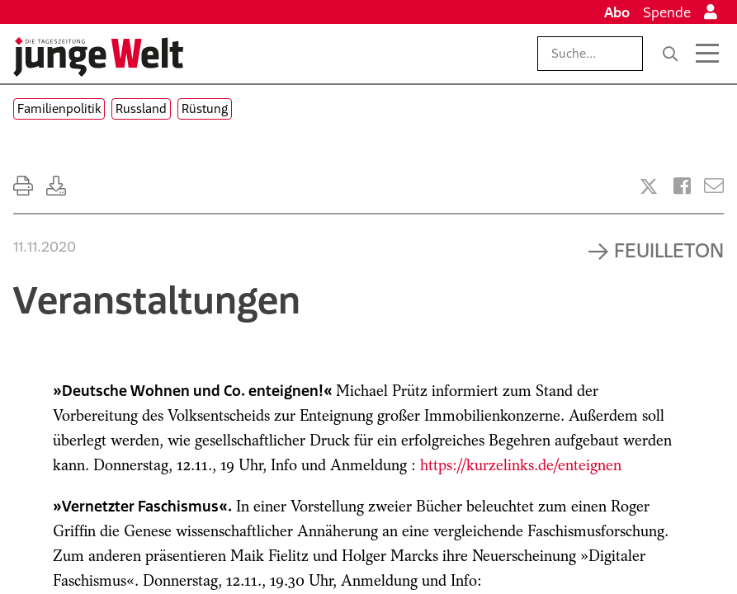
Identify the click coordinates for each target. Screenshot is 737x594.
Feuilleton (669, 250)
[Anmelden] (710, 12)
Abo (617, 12)
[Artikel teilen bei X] (648, 186)
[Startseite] (98, 57)
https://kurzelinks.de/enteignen (520, 464)
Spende (667, 12)
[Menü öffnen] (707, 53)
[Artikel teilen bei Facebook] (682, 186)
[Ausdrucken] (23, 186)
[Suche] (670, 53)
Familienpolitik (59, 108)
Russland (141, 108)
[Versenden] (714, 186)
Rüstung (205, 108)
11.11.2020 (44, 247)
